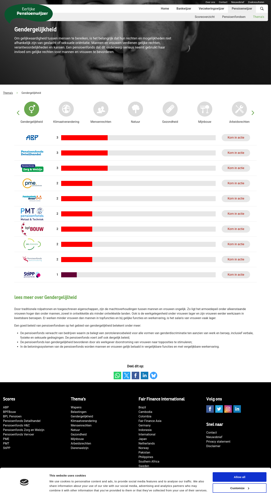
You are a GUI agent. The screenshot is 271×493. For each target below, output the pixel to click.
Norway (144, 448)
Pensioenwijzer (242, 8)
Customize (239, 473)
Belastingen (79, 412)
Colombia (145, 416)
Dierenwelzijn (79, 448)
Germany (145, 425)
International (147, 434)
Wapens (76, 407)
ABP (6, 407)
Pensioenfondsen (233, 17)
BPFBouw (9, 412)
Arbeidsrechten (81, 443)
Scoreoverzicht (205, 17)
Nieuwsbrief (237, 2)
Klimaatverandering (84, 421)
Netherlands (147, 443)
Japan (143, 439)
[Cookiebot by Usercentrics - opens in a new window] (24, 485)
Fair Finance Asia (150, 421)
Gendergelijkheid (82, 416)
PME (6, 439)
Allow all (239, 461)
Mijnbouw (77, 439)
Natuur (75, 430)
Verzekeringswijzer (211, 8)
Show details (58, 485)
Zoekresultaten (256, 2)
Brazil (142, 407)
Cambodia (145, 412)
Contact (223, 2)
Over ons (210, 2)
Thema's (258, 17)
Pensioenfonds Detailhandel (21, 421)
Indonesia (145, 430)
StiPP (6, 448)
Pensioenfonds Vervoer (18, 434)
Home (165, 8)
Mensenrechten (81, 425)
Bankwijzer (184, 8)
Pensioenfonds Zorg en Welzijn (23, 430)
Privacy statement (218, 441)
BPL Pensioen (12, 416)
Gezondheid (79, 434)
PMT (6, 443)
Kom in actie (236, 137)
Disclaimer (213, 446)
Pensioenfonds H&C (16, 425)
